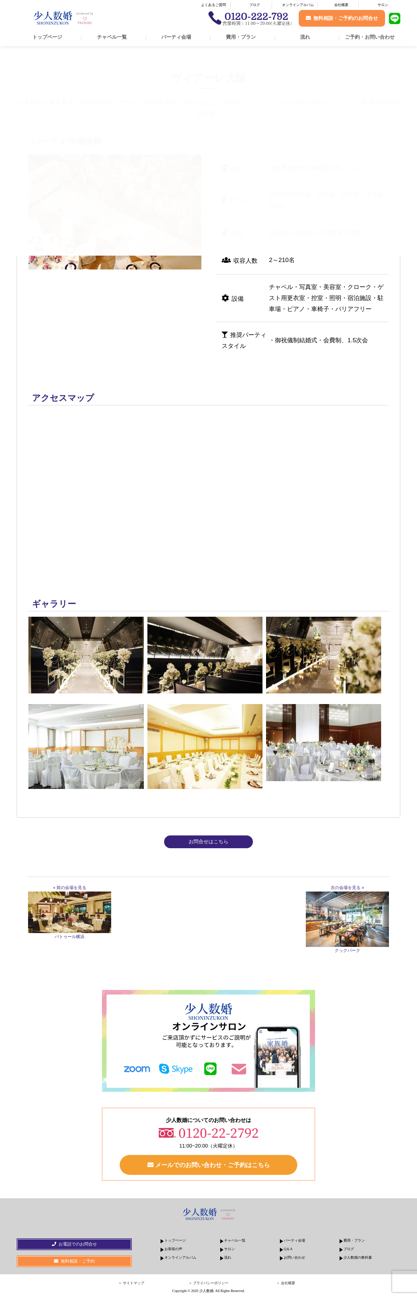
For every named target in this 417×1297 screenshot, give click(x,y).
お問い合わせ (294, 1257)
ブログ (254, 5)
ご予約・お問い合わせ (370, 37)
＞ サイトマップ (131, 1283)
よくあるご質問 (213, 5)
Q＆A (288, 1249)
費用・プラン (241, 37)
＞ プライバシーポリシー (209, 1283)
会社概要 (341, 5)
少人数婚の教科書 (357, 1257)
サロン (383, 5)
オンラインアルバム (298, 5)
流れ (305, 37)
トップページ (47, 37)
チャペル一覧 (112, 37)
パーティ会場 (176, 37)
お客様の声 (173, 1249)
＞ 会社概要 (285, 1283)
